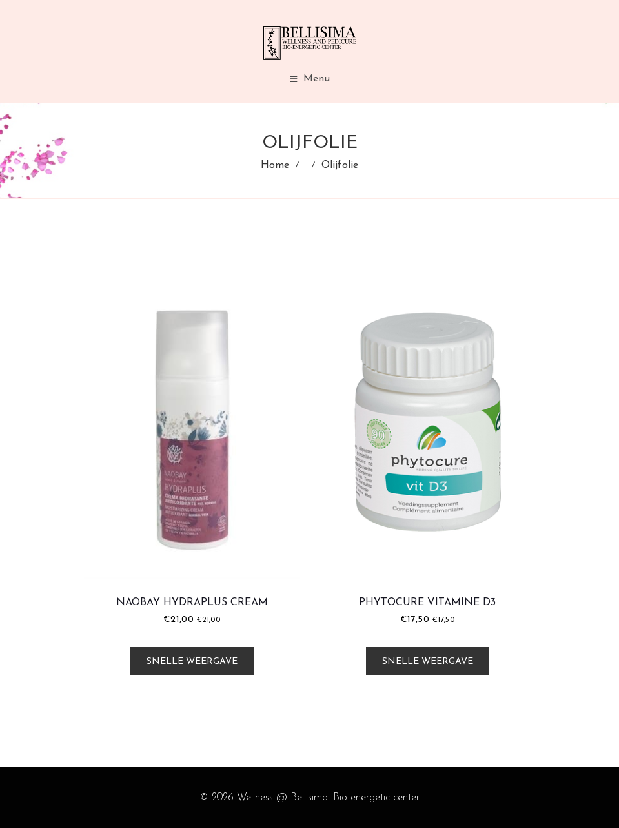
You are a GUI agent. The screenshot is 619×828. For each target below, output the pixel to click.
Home (275, 165)
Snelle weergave (192, 662)
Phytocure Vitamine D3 (427, 602)
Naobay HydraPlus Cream (192, 602)
